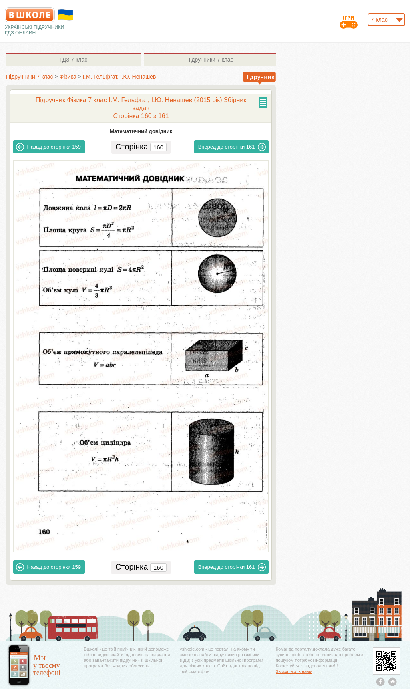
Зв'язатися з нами (294, 671)
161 (232, 147)
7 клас (73, 59)
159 (48, 147)
